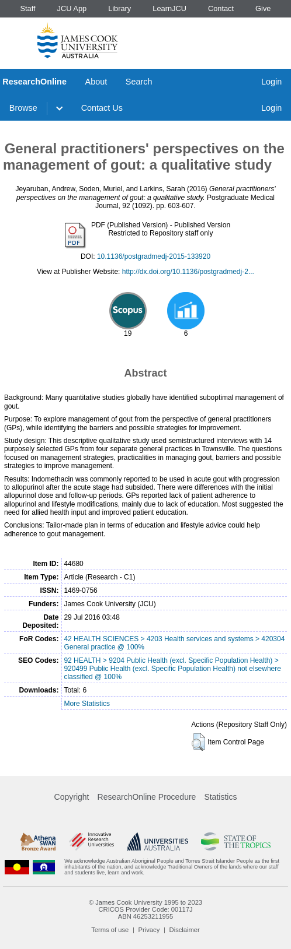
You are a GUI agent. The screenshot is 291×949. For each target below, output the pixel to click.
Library (119, 8)
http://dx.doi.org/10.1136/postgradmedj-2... (188, 272)
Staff (27, 8)
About (96, 81)
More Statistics (87, 704)
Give (263, 8)
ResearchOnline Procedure (147, 797)
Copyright (71, 797)
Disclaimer (184, 929)
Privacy (149, 929)
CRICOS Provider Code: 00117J (145, 909)
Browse (23, 108)
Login (271, 81)
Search (139, 81)
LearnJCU (169, 8)
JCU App (72, 8)
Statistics (220, 797)
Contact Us (102, 108)
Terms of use (110, 929)
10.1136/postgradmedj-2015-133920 (153, 256)
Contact (221, 8)
